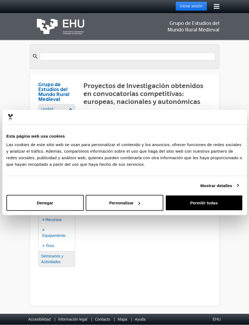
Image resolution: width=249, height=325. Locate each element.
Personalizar (124, 203)
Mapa (122, 319)
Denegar (45, 203)
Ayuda (140, 319)
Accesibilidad (39, 319)
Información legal (72, 319)
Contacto (102, 319)
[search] (127, 56)
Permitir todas (204, 203)
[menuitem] (56, 259)
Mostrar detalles (216, 185)
